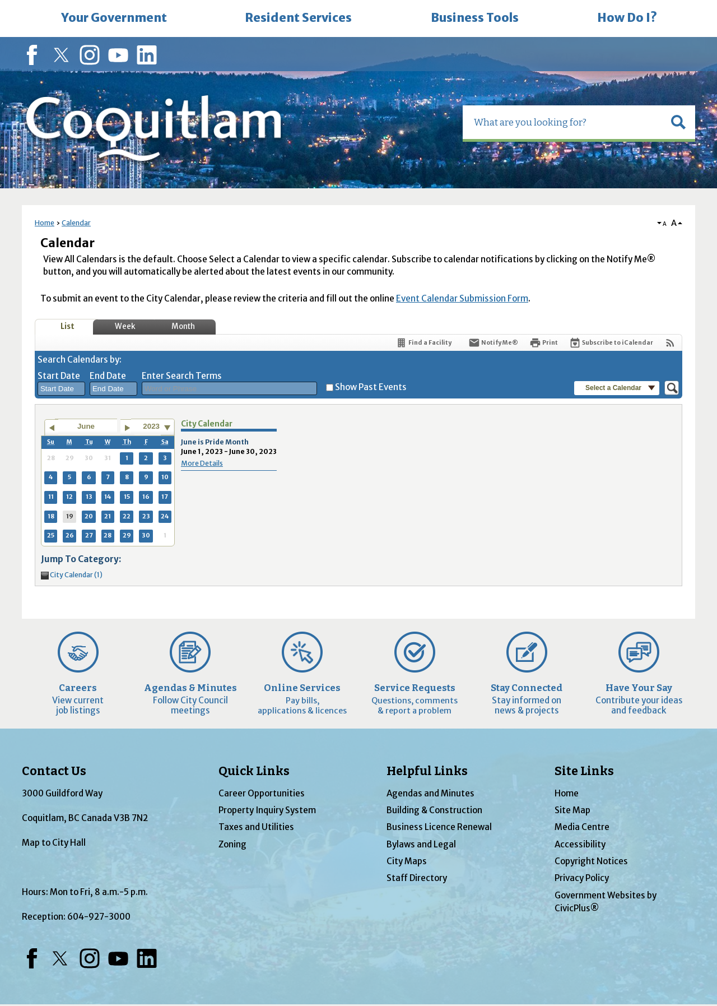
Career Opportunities (261, 793)
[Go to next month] (127, 428)
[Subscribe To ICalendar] (611, 343)
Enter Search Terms (182, 375)
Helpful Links (427, 771)
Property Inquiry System (267, 810)
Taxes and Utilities (256, 827)
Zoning (232, 844)
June (86, 426)
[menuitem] (114, 18)
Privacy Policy (582, 878)
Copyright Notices (591, 861)
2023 (151, 426)
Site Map (572, 810)
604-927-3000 (99, 916)
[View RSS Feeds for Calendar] (670, 343)
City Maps (407, 861)
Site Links (584, 771)
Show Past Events (371, 387)
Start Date (59, 375)
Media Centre (582, 827)
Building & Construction (434, 810)
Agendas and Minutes (430, 793)
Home (44, 223)
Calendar (76, 223)
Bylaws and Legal (421, 844)
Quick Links (254, 771)
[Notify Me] (493, 343)
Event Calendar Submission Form (462, 298)
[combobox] (61, 389)
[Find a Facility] (423, 343)
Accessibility (580, 844)
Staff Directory (417, 878)
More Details (202, 463)
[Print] (543, 343)
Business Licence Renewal (439, 827)
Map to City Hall (54, 842)
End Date (108, 375)
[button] (678, 122)
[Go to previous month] (51, 428)
